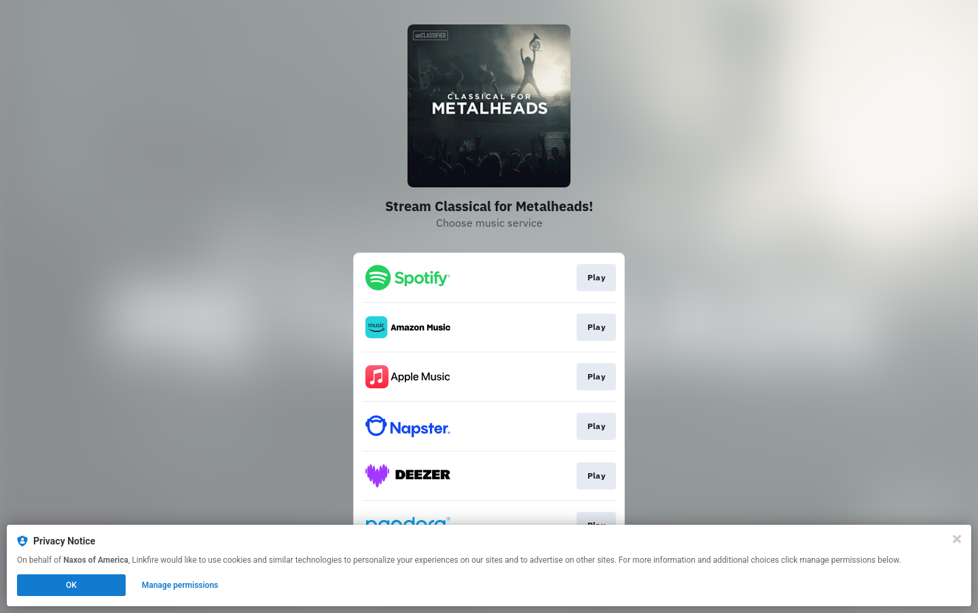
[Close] (957, 539)
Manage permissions (180, 585)
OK (71, 585)
